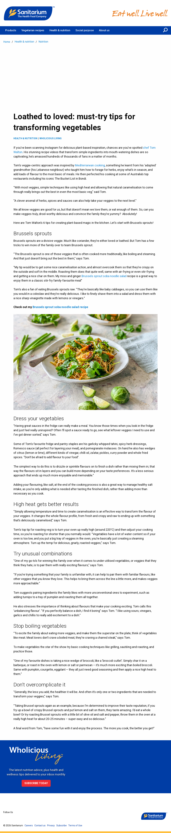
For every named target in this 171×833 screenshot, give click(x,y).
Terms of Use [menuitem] (75, 825)
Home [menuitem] (6, 41)
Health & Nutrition (25, 138)
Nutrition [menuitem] (43, 41)
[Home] (29, 13)
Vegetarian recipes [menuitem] (32, 30)
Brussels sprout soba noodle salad (104, 276)
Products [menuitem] (10, 30)
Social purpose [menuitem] (85, 30)
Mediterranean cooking (90, 165)
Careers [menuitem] (29, 825)
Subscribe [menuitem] (61, 825)
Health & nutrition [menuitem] (59, 30)
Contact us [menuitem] (40, 825)
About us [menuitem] (104, 30)
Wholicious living (50, 138)
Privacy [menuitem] (51, 825)
